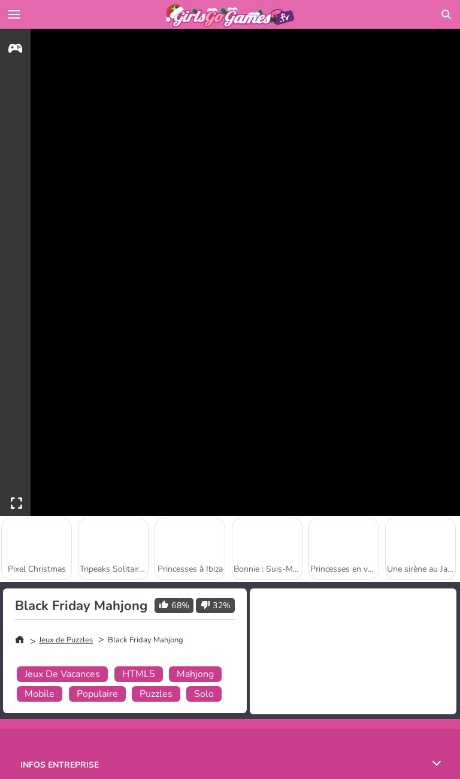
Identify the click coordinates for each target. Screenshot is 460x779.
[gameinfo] (15, 50)
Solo (204, 694)
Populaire (97, 694)
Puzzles (156, 694)
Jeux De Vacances (62, 674)
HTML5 (138, 674)
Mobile (40, 694)
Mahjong (195, 674)
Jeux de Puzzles (66, 640)
